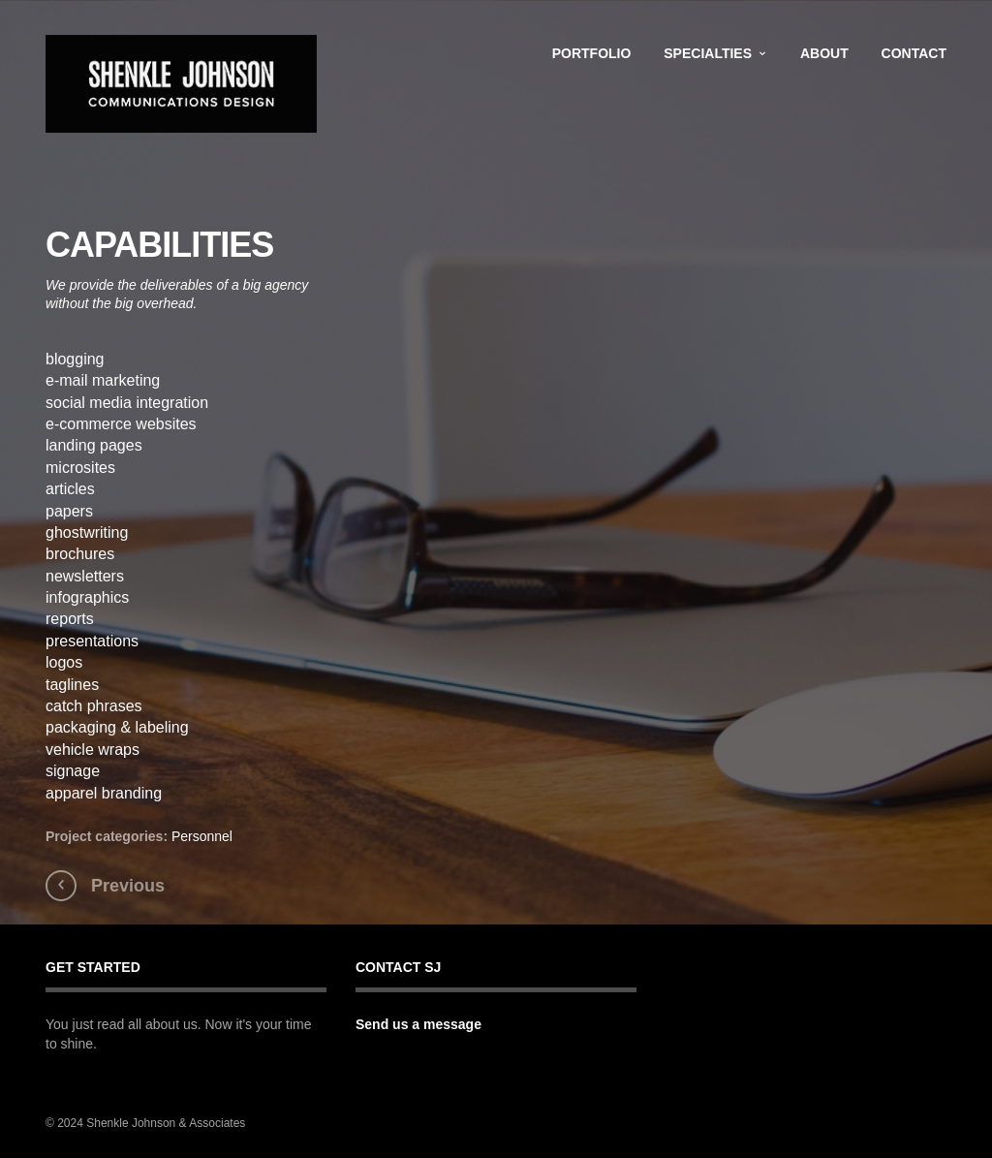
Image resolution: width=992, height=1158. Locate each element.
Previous (128, 885)
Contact (914, 53)
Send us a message (418, 1024)
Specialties (708, 53)
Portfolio (592, 53)
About (824, 53)
